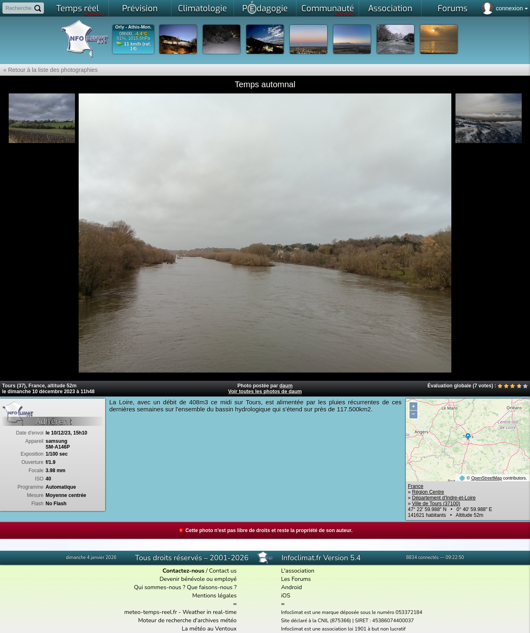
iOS (286, 596)
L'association (298, 571)
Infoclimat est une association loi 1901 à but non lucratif (343, 629)
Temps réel (80, 10)
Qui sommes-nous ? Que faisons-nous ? (185, 587)
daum (286, 386)
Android (291, 587)
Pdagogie (265, 7)
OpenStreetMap (486, 477)
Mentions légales (214, 596)
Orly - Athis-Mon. (133, 27)
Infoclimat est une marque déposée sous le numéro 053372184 (351, 612)
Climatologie (202, 8)
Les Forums (296, 579)
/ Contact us (199, 571)
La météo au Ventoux (209, 629)
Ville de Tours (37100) (436, 503)
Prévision (140, 8)
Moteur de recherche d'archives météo (187, 620)
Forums (452, 8)
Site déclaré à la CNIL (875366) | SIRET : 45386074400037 (347, 620)
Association (390, 8)
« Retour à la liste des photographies (49, 70)
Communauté (328, 10)
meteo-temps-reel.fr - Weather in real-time (180, 612)
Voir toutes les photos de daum (265, 391)
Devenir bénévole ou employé (197, 579)
